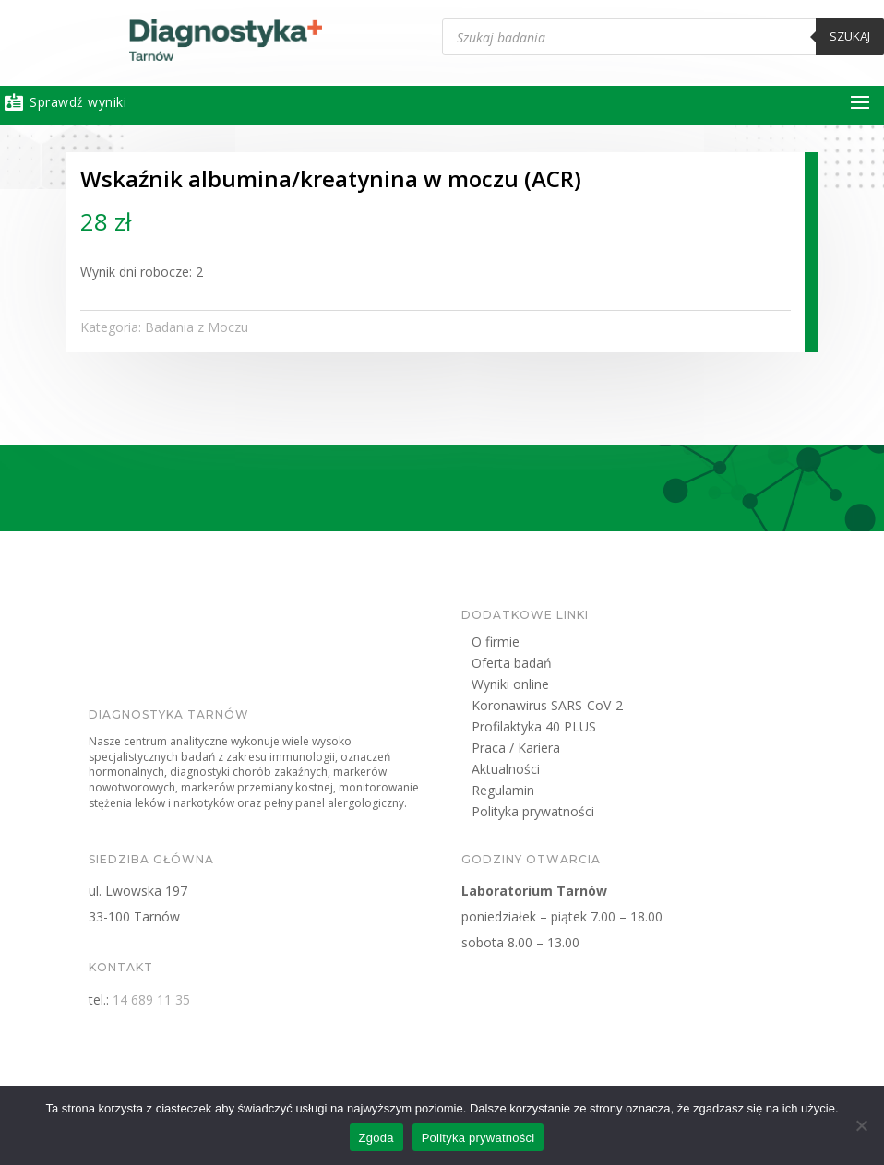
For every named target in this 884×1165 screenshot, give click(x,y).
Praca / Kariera (581, 750)
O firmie (561, 644)
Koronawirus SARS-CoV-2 (612, 708)
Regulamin (568, 793)
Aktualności (571, 772)
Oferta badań (577, 666)
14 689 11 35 (217, 999)
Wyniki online (576, 687)
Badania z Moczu (266, 327)
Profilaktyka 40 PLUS (599, 729)
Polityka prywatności (598, 814)
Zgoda (376, 1138)
